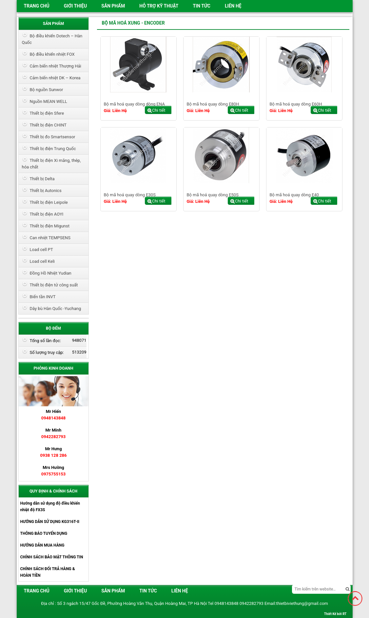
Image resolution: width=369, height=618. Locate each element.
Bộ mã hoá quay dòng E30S (130, 194)
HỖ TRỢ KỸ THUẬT (158, 6)
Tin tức (201, 6)
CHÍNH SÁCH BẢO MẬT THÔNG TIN (51, 557)
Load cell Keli (42, 261)
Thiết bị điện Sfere (47, 113)
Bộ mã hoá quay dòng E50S (213, 194)
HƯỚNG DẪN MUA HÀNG (42, 545)
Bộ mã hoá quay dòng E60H (296, 104)
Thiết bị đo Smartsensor (52, 136)
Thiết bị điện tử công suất (54, 284)
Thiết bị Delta (42, 178)
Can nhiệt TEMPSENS (50, 237)
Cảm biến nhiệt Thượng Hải (55, 66)
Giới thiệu (75, 6)
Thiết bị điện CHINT (48, 125)
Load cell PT (41, 249)
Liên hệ (233, 6)
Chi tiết (158, 110)
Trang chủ (36, 6)
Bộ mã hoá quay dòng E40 (294, 194)
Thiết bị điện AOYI (47, 214)
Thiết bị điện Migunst (49, 225)
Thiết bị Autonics (46, 190)
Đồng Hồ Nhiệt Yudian (50, 273)
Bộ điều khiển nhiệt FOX (52, 54)
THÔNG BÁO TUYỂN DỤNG (44, 533)
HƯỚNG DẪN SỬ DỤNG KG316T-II (49, 521)
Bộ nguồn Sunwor (46, 89)
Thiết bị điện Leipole (49, 202)
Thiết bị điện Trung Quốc (53, 148)
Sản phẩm (113, 6)
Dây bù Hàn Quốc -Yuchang (55, 308)
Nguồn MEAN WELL (48, 101)
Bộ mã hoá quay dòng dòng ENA (134, 104)
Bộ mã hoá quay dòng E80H (213, 104)
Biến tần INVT (43, 296)
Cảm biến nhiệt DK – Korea (55, 77)
